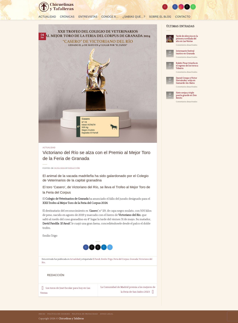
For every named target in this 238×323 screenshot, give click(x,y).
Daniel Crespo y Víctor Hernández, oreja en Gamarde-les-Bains (186, 80)
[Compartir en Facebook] (85, 247)
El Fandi (96, 259)
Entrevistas (87, 16)
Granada (134, 259)
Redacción (74, 168)
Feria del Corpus (121, 259)
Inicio (42, 314)
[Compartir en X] (92, 247)
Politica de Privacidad (85, 314)
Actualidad (47, 16)
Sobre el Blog (160, 16)
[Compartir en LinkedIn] (104, 247)
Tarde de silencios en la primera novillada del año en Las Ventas (187, 39)
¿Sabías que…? (133, 16)
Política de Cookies (58, 314)
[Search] (165, 7)
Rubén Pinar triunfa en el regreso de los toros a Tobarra (187, 66)
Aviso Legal (106, 314)
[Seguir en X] (187, 7)
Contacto (182, 16)
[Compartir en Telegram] (110, 247)
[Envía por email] (98, 247)
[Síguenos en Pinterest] (193, 7)
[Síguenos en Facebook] (175, 7)
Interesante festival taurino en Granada (185, 52)
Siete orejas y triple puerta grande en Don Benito (186, 95)
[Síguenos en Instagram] (181, 7)
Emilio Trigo (107, 259)
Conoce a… (110, 16)
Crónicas (67, 16)
